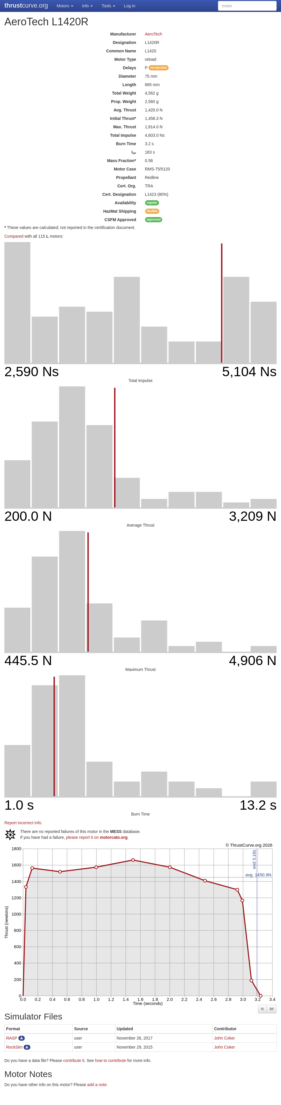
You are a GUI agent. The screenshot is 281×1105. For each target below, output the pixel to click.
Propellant (126, 177)
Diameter (127, 76)
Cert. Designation (119, 194)
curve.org (26, 5)
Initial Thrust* (123, 118)
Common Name (121, 51)
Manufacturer (123, 34)
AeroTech (153, 34)
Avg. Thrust (125, 110)
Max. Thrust (124, 127)
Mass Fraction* (121, 160)
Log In (129, 5)
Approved (120, 219)
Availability (125, 202)
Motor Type (125, 59)
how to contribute (110, 1060)
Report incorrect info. (23, 822)
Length (129, 84)
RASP (11, 1038)
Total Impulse (123, 135)
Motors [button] (65, 5)
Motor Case (125, 169)
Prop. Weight (123, 101)
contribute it (73, 1060)
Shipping (119, 211)
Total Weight (124, 93)
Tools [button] (108, 5)
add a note (97, 1084)
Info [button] (87, 5)
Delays (129, 67)
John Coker (224, 1038)
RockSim (14, 1047)
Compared (13, 236)
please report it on (97, 837)
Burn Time (126, 143)
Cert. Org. (126, 186)
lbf (271, 1009)
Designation (124, 42)
